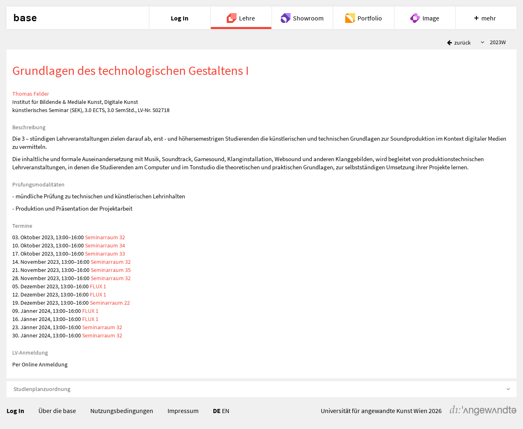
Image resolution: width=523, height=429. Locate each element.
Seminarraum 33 (105, 253)
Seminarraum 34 (105, 245)
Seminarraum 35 (111, 270)
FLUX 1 (98, 286)
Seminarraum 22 (110, 302)
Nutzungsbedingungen (121, 411)
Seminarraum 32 (105, 237)
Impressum (183, 411)
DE (217, 411)
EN (225, 411)
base (25, 18)
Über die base (57, 411)
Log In (15, 411)
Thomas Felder (30, 93)
